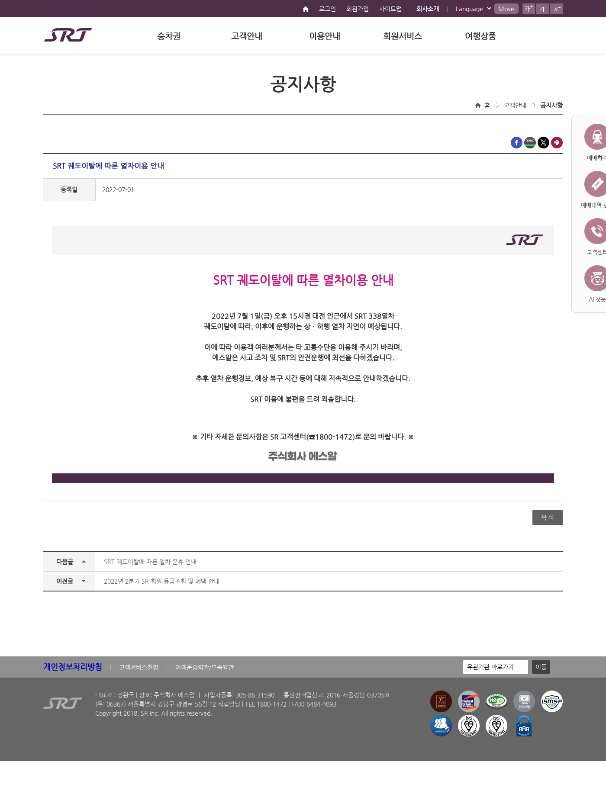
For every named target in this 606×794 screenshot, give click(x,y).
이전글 (64, 581)
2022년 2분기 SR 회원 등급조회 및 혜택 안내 (161, 581)
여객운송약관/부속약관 (204, 667)
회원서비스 (402, 36)
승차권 (169, 36)
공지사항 (551, 105)
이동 (541, 666)
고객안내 (246, 36)
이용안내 (324, 36)
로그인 (327, 8)
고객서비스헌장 (138, 667)
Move (506, 8)
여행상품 (480, 36)
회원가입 (357, 8)
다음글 (64, 561)
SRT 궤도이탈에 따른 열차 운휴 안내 (150, 561)
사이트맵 (390, 9)
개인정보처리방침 (72, 666)
